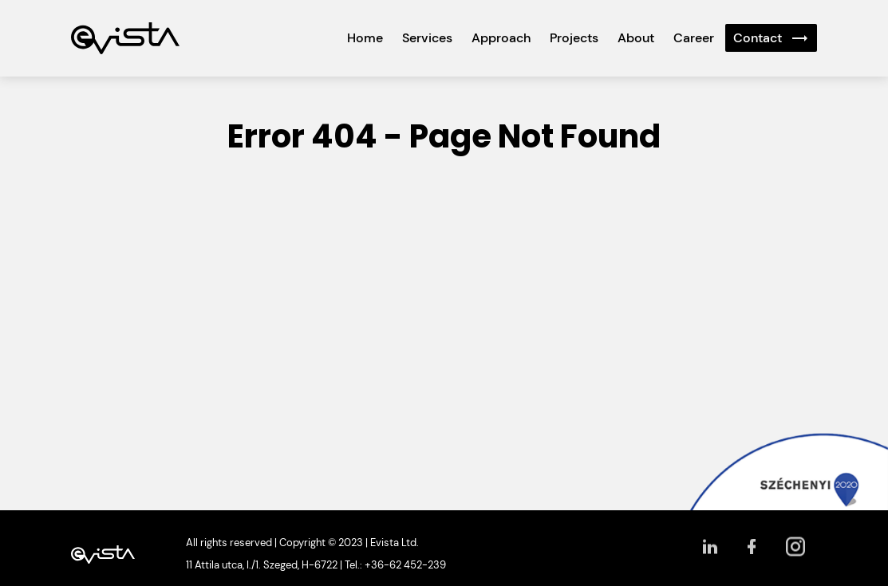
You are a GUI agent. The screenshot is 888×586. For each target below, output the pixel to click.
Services (427, 37)
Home (365, 37)
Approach (501, 37)
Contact (757, 37)
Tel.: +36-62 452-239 (395, 565)
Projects (574, 37)
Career (693, 37)
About (636, 37)
